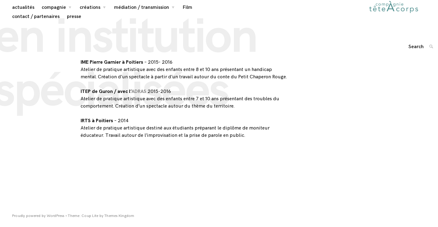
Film (187, 13)
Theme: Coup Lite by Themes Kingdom (101, 221)
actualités (23, 13)
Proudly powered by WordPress (38, 221)
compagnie (54, 13)
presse (74, 21)
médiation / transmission (141, 13)
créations (90, 13)
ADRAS (138, 97)
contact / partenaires (36, 21)
